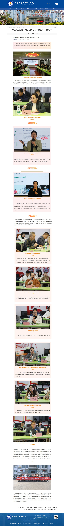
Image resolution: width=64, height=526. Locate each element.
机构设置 (28, 8)
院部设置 (22, 8)
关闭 (55, 510)
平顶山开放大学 (47, 8)
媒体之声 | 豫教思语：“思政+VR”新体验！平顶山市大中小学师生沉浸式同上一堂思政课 (41, 509)
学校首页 (9, 8)
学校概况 (16, 8)
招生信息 (35, 8)
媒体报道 (22, 27)
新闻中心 (54, 8)
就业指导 (41, 8)
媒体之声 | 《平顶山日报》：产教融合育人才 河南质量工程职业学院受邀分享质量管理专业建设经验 (39, 507)
